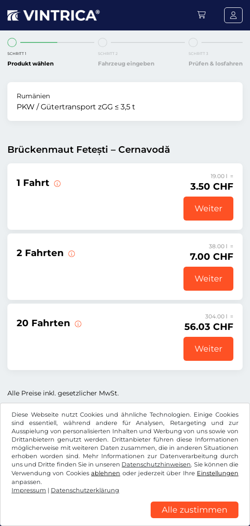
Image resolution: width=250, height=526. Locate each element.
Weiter (208, 208)
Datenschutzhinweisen (156, 464)
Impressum (29, 490)
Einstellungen (217, 473)
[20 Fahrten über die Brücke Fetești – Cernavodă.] (77, 323)
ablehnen (105, 473)
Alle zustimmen (194, 510)
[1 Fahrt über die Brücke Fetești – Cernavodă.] (56, 182)
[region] (125, 519)
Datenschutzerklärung (85, 490)
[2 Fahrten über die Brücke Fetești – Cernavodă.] (71, 252)
